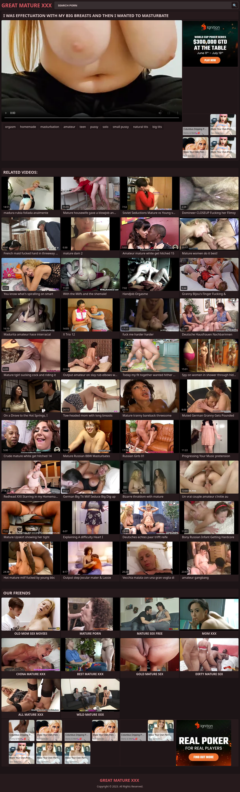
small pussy (121, 127)
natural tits (140, 127)
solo (105, 127)
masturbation (49, 127)
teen (83, 127)
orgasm (10, 127)
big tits (157, 127)
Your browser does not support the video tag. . (91, 71)
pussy (94, 127)
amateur (69, 127)
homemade (28, 127)
